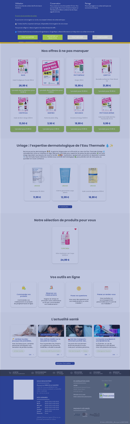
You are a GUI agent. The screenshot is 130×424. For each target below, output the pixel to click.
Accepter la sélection (52, 37)
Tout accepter (28, 37)
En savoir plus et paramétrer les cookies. (26, 16)
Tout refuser (77, 37)
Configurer (102, 37)
